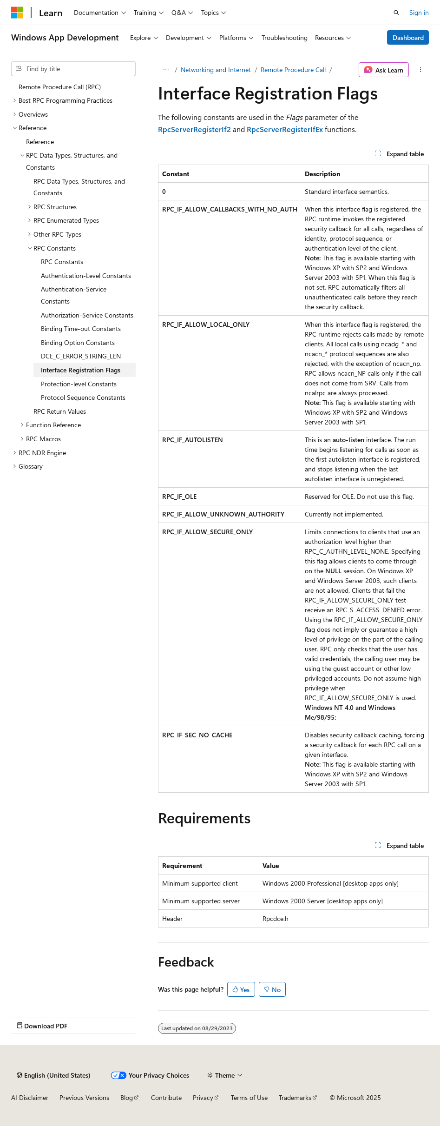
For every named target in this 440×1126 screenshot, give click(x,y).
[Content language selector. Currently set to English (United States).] (53, 1075)
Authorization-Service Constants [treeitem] (87, 315)
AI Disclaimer (29, 1097)
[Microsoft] (17, 13)
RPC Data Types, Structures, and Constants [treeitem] (79, 187)
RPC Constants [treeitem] (62, 261)
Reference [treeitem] (40, 141)
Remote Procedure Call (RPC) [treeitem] (60, 86)
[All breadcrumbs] (166, 69)
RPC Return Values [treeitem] (59, 411)
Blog (126, 1097)
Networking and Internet (216, 69)
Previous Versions (84, 1097)
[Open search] (396, 12)
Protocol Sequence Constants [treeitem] (83, 397)
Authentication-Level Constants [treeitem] (86, 275)
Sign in (419, 12)
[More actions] (421, 69)
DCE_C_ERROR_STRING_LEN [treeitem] (81, 355)
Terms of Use (249, 1097)
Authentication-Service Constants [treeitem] (73, 295)
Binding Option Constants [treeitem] (78, 342)
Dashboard (408, 37)
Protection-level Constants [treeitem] (79, 383)
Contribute (166, 1097)
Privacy (203, 1097)
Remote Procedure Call (293, 69)
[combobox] (73, 68)
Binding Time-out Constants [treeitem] (81, 328)
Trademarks (295, 1097)
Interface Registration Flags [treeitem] (80, 369)
